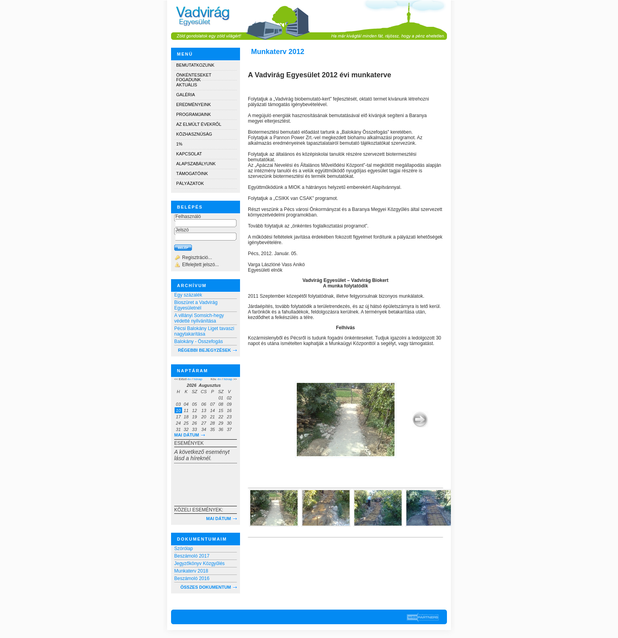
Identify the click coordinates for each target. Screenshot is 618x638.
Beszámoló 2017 (191, 556)
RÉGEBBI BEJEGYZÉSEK (204, 350)
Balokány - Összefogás (198, 341)
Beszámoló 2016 (191, 578)
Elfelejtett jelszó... (200, 264)
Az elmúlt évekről (199, 124)
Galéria (185, 94)
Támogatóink (192, 173)
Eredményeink (193, 104)
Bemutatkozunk (195, 65)
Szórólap (183, 548)
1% (179, 144)
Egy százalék (188, 295)
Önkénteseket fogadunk (193, 76)
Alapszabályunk (196, 163)
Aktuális (186, 84)
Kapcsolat (189, 153)
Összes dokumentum (206, 587)
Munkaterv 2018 (191, 571)
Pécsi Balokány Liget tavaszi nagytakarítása (204, 331)
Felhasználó (188, 216)
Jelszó (182, 230)
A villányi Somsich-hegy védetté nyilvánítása (199, 318)
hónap (198, 379)
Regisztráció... (197, 257)
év (189, 379)
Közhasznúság (194, 134)
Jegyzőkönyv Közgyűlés (199, 563)
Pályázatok (190, 183)
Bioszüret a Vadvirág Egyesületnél (196, 305)
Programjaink (193, 114)
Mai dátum (186, 435)
